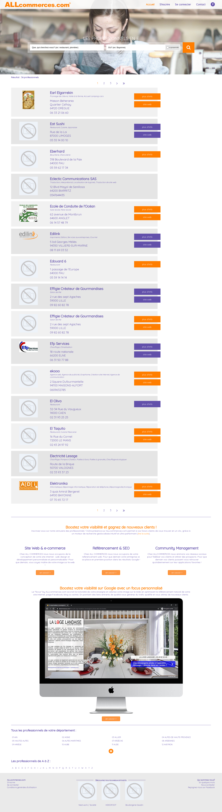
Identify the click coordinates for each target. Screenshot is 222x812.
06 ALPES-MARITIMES (71, 740)
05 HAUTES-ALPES (20, 740)
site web (147, 104)
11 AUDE (115, 744)
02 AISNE (66, 737)
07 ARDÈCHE (117, 740)
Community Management (176, 548)
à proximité (172, 47)
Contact (201, 4)
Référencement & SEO (111, 548)
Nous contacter (208, 785)
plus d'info (147, 96)
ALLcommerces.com (16, 780)
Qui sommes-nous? (206, 780)
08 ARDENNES (168, 740)
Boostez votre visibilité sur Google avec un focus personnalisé (111, 588)
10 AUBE (65, 744)
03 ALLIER (116, 737)
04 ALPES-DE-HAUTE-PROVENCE (176, 737)
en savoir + (45, 572)
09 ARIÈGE (16, 744)
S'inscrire (165, 4)
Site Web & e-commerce (45, 548)
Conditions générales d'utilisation (22, 787)
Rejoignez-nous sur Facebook (201, 787)
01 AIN (14, 737)
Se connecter (183, 4)
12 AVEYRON (167, 744)
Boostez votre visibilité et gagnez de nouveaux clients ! (111, 527)
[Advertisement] (181, 134)
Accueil (150, 4)
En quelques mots (207, 782)
